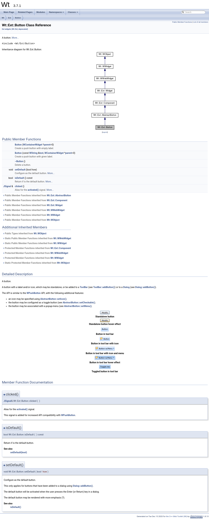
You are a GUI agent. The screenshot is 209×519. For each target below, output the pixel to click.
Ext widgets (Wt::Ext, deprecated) (15, 29)
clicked (18, 186)
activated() (33, 190)
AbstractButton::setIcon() (53, 299)
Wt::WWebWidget (56, 210)
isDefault (19, 178)
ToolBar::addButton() (104, 287)
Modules (40, 12)
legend (104, 132)
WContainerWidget (32, 144)
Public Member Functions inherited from (37, 195)
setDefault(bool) (18, 452)
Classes (73, 13)
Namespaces (56, 13)
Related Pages (25, 12)
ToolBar (84, 287)
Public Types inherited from (24, 233)
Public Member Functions (182, 22)
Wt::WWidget (53, 215)
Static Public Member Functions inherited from (37, 238)
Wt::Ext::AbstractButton (59, 195)
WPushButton (34, 293)
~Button (19, 161)
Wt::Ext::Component (57, 200)
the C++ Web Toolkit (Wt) (176, 516)
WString (33, 153)
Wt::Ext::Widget (55, 205)
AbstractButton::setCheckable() (79, 302)
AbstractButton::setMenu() (77, 306)
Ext (9, 18)
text (41, 153)
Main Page (9, 12)
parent (47, 144)
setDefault (20, 169)
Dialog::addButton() (145, 287)
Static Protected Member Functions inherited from (36, 263)
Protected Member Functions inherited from (37, 248)
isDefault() (15, 507)
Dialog (126, 287)
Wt (3, 18)
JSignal (7, 186)
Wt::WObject (53, 220)
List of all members (200, 22)
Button (18, 18)
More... (15, 37)
